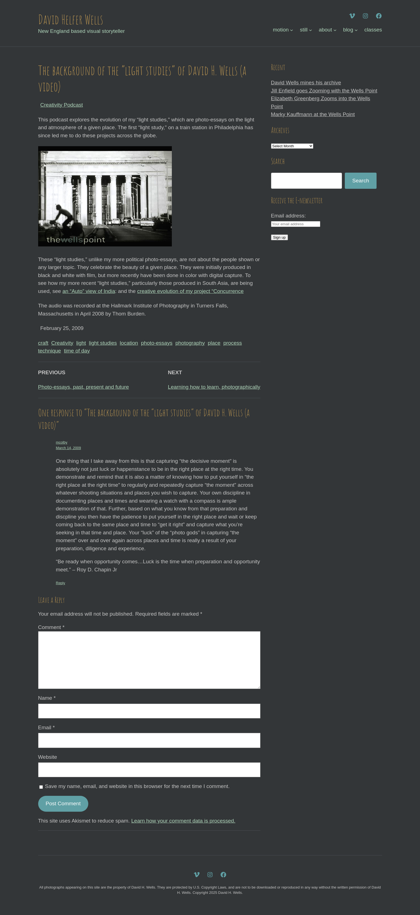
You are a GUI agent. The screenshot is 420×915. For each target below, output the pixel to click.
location (129, 343)
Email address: (288, 216)
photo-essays (156, 343)
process (232, 343)
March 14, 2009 (68, 448)
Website (47, 757)
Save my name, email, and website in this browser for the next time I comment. (137, 786)
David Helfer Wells (70, 19)
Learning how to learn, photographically (214, 387)
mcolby (61, 442)
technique (49, 351)
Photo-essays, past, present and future (83, 387)
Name (47, 698)
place (214, 343)
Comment (51, 627)
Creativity (62, 343)
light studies (103, 343)
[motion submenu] (291, 29)
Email (46, 727)
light (81, 343)
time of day (77, 351)
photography (190, 343)
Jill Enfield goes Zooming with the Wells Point (324, 91)
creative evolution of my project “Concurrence (190, 291)
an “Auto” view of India (88, 291)
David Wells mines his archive (306, 82)
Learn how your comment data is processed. (183, 821)
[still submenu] (310, 29)
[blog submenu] (356, 29)
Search (360, 181)
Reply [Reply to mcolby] (60, 583)
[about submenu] (334, 29)
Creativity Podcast (61, 105)
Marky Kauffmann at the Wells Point (313, 114)
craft (43, 343)
